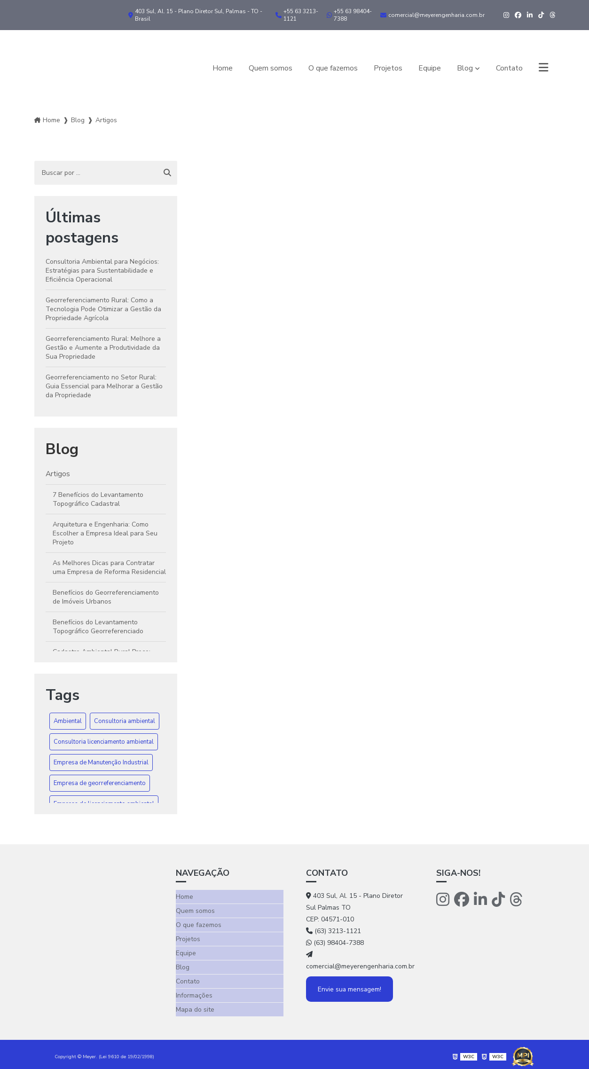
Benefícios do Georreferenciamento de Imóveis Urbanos (106, 597)
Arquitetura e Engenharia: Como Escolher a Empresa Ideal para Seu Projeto (105, 533)
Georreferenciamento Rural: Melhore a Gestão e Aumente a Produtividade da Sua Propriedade (103, 347)
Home (222, 68)
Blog (464, 68)
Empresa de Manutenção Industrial (101, 762)
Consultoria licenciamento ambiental (104, 742)
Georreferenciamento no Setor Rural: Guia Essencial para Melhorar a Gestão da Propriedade (104, 386)
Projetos (387, 68)
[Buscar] (167, 173)
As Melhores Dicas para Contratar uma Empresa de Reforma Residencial (109, 568)
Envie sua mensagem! (350, 989)
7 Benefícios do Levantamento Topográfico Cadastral (98, 500)
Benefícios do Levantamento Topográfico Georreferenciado (98, 627)
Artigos (58, 474)
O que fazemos (332, 68)
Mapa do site (195, 1005)
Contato (508, 68)
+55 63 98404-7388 (349, 15)
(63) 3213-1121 (333, 931)
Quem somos (269, 68)
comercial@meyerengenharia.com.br (432, 15)
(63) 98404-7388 (335, 942)
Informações (194, 992)
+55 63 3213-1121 (296, 15)
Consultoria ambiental (124, 721)
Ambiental (68, 721)
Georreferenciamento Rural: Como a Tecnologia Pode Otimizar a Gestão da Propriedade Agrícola (103, 309)
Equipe (429, 68)
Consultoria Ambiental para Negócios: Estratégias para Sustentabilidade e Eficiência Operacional (102, 270)
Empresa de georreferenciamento (100, 783)
